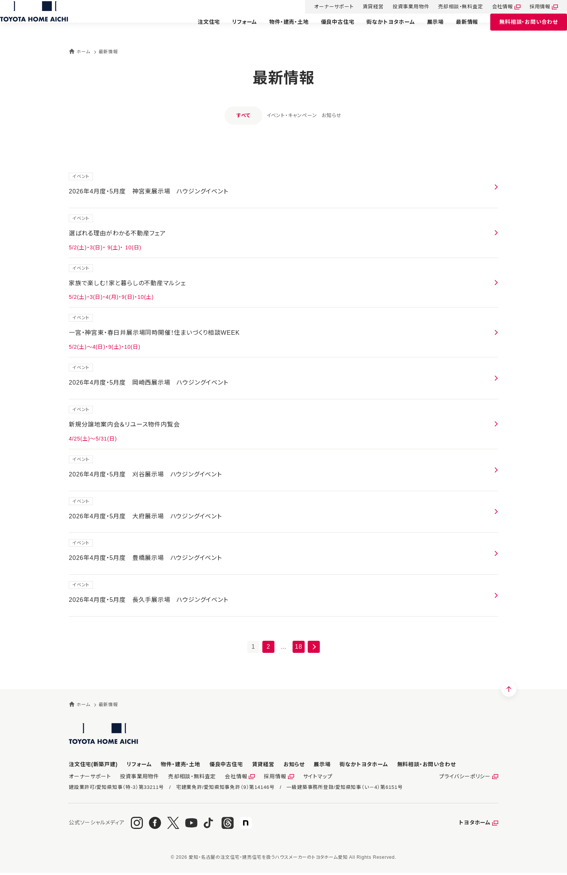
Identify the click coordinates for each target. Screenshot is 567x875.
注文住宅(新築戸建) (93, 764)
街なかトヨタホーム (381, 29)
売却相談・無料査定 (451, 7)
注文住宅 (200, 29)
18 (298, 646)
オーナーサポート (324, 7)
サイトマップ (305, 778)
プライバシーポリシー (466, 778)
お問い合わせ (519, 29)
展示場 (426, 29)
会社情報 (493, 7)
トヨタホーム (475, 825)
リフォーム (235, 29)
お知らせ (343, 115)
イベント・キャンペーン (280, 115)
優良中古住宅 (328, 29)
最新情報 (458, 29)
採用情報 (531, 7)
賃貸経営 (364, 7)
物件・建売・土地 (279, 29)
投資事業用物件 (402, 7)
